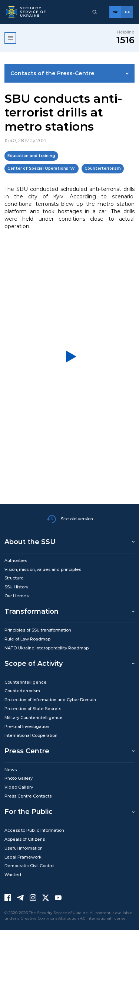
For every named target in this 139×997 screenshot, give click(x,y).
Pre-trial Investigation (26, 726)
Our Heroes (16, 595)
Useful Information (23, 848)
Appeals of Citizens (24, 839)
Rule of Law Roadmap (27, 639)
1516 (125, 40)
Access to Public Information (34, 830)
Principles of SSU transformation (37, 630)
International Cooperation (30, 735)
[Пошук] (94, 12)
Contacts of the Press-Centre (52, 73)
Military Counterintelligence (33, 717)
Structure (14, 578)
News (10, 769)
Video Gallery (18, 787)
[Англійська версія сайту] (127, 12)
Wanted (12, 874)
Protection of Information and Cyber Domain (50, 699)
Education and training (31, 155)
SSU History (16, 586)
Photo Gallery (18, 778)
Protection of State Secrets (32, 708)
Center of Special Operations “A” (41, 168)
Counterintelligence (25, 682)
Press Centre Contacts (28, 796)
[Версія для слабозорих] (115, 12)
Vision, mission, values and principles (42, 569)
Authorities (15, 560)
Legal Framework (23, 857)
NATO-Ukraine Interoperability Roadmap (46, 648)
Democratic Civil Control (29, 865)
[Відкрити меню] (10, 38)
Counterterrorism (103, 168)
